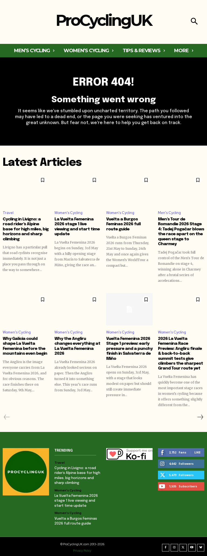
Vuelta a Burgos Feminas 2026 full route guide (129, 221)
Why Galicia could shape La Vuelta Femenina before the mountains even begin (26, 345)
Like (197, 451)
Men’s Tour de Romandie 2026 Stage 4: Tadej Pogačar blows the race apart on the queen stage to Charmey (180, 231)
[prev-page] (7, 415)
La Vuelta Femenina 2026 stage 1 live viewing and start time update (76, 226)
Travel (8, 212)
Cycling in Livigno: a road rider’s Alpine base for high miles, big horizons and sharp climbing (26, 226)
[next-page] (200, 415)
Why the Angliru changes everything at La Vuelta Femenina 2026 (76, 345)
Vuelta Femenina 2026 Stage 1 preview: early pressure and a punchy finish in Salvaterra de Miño (128, 348)
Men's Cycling (169, 212)
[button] (194, 22)
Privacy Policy (82, 549)
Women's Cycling (68, 212)
